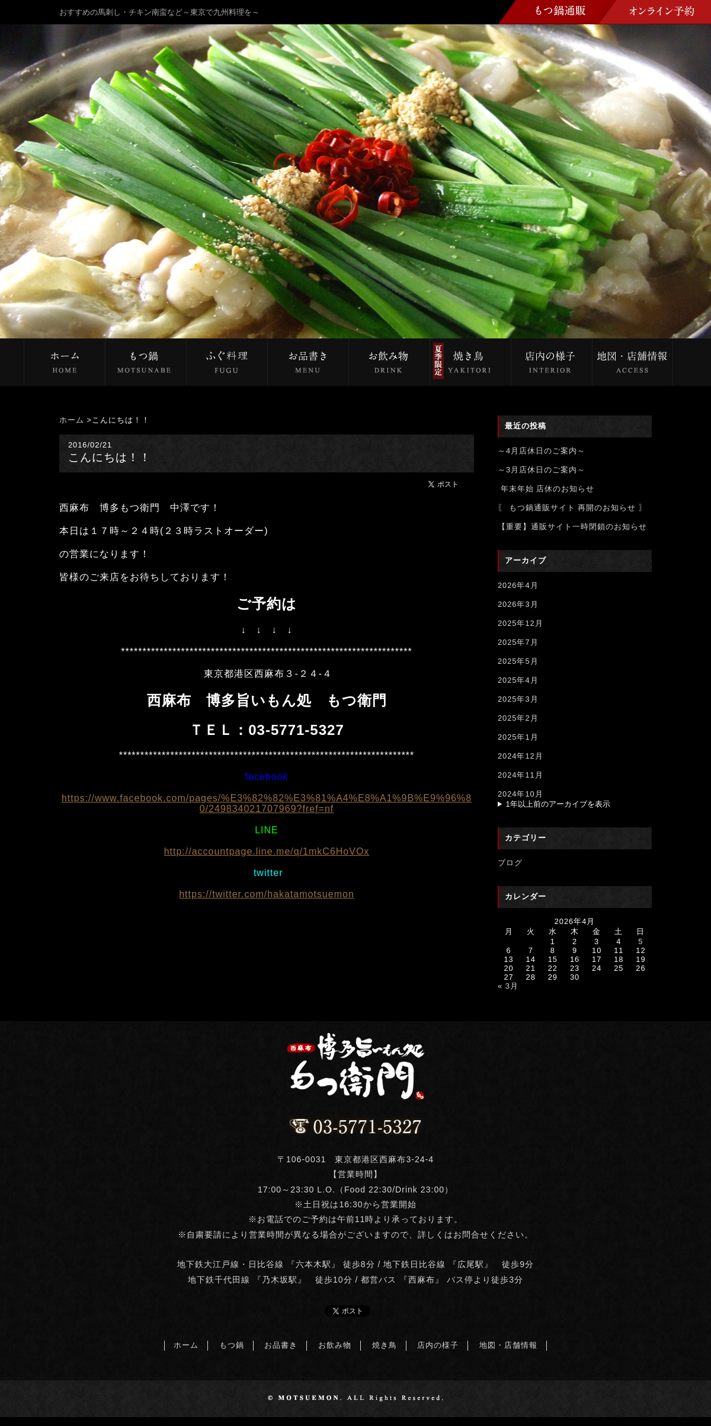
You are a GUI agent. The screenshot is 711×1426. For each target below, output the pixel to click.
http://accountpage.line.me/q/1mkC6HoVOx (267, 851)
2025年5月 (518, 661)
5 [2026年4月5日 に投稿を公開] (640, 941)
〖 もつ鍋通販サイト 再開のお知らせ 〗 (572, 507)
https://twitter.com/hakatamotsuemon (266, 894)
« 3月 (508, 985)
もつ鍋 (231, 1345)
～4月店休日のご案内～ (541, 450)
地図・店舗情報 (508, 1345)
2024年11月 (520, 774)
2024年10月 (520, 793)
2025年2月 (518, 718)
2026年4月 (518, 585)
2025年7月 (518, 642)
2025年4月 (518, 680)
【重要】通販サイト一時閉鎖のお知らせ (572, 526)
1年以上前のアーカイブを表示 (558, 804)
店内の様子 (438, 1345)
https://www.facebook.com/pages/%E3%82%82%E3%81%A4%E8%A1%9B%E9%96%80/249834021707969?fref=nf (267, 803)
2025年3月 (518, 699)
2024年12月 (520, 756)
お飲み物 (334, 1345)
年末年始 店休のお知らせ (546, 488)
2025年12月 (520, 623)
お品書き (280, 1345)
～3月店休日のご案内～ (541, 469)
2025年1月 (518, 737)
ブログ (510, 862)
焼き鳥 (384, 1345)
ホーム (71, 419)
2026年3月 (518, 604)
